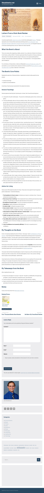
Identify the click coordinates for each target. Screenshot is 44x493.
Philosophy (8, 36)
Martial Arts (7, 427)
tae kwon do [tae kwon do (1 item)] (36, 447)
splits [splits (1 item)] (30, 447)
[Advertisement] (22, 475)
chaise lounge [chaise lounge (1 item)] (16, 445)
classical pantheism (27, 248)
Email (5, 349)
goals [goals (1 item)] (33, 445)
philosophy (4, 309)
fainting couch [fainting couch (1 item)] (27, 445)
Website (5, 354)
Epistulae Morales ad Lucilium (32, 64)
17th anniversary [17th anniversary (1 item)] (6, 445)
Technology (7, 435)
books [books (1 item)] (9, 445)
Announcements (8, 420)
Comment (6, 326)
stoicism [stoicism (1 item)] (33, 447)
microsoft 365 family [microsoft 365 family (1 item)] (6, 447)
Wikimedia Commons (19, 290)
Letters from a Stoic (16, 40)
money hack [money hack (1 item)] (11, 447)
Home (6, 425)
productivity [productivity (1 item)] (27, 447)
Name (5, 345)
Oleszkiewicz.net (8, 3)
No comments (28, 36)
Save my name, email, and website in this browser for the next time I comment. (22, 357)
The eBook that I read (6, 67)
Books (3, 36)
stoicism (9, 309)
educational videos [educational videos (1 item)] (21, 445)
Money (6, 429)
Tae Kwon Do (8, 434)
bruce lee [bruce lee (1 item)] (12, 445)
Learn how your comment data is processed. (30, 372)
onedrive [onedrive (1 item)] (15, 447)
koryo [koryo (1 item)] (35, 445)
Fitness (6, 423)
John (23, 36)
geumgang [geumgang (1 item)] (30, 445)
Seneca (34, 40)
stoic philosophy (31, 41)
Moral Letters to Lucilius (36, 65)
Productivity (7, 432)
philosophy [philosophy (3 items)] (21, 447)
